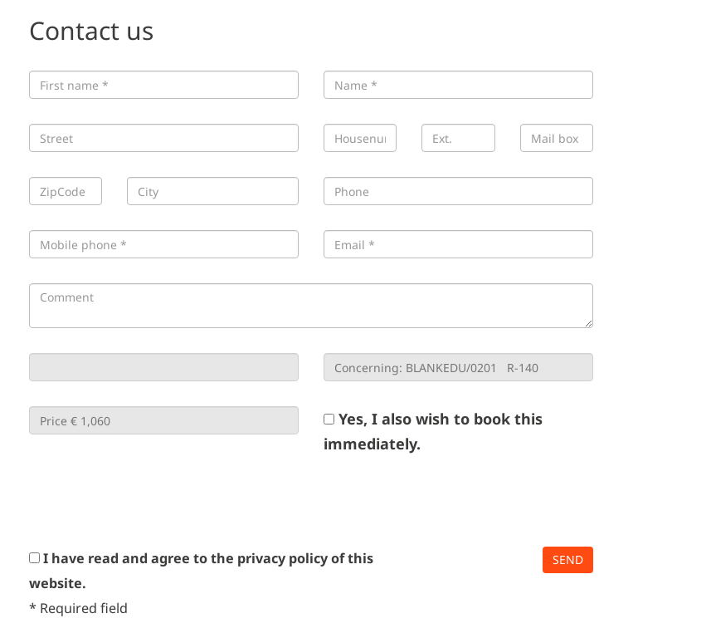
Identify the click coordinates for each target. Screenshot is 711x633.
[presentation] (155, 501)
